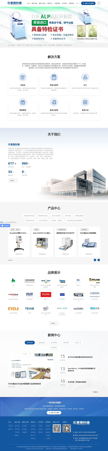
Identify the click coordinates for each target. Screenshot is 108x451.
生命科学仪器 (29, 220)
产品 (28, 3)
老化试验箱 (39, 45)
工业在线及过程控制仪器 (74, 220)
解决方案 (34, 3)
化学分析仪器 (56, 216)
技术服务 (24, 426)
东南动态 (54, 347)
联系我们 (71, 3)
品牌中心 (10, 429)
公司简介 (40, 426)
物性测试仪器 (43, 216)
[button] (49, 41)
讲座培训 (66, 343)
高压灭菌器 (51, 45)
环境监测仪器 (79, 216)
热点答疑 (24, 429)
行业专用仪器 (42, 220)
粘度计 (19, 45)
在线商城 (57, 3)
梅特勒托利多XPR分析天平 (65, 233)
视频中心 (17, 435)
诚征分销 (48, 429)
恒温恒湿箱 (59, 45)
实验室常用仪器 (29, 216)
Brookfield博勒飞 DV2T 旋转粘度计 (19, 233)
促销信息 (42, 343)
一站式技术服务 (54, 402)
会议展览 (54, 343)
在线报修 (24, 432)
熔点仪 (33, 45)
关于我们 (64, 3)
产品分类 (10, 426)
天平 (23, 45)
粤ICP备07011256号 (76, 449)
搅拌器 (28, 45)
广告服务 (48, 435)
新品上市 (78, 343)
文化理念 (40, 429)
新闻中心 (50, 3)
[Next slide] (106, 25)
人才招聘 (48, 438)
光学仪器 (68, 216)
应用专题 (30, 343)
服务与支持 (42, 3)
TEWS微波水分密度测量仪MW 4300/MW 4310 (89, 233)
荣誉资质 (40, 432)
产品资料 (17, 432)
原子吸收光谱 (68, 45)
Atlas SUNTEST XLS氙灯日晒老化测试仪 (42, 233)
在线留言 (48, 432)
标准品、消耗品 (57, 220)
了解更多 (13, 180)
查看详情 (19, 254)
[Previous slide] (2, 25)
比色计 (45, 45)
